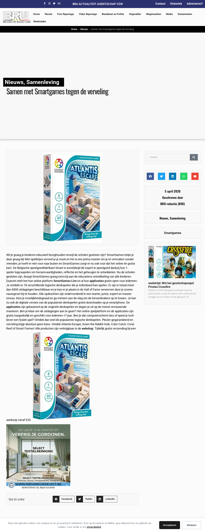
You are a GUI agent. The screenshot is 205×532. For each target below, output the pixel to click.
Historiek (176, 3)
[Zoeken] (194, 157)
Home (36, 14)
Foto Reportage (65, 14)
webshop (87, 328)
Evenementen (185, 14)
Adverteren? (195, 3)
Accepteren (169, 525)
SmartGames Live (65, 281)
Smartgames (172, 233)
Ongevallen (135, 14)
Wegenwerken (153, 14)
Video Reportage (88, 14)
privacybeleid (94, 527)
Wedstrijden (39, 21)
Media (169, 14)
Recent (48, 14)
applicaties (97, 281)
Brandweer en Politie (113, 14)
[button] (64, 499)
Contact (160, 3)
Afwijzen (192, 525)
